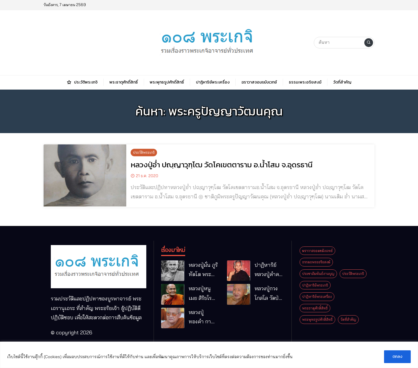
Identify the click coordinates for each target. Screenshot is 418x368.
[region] (209, 355)
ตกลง (397, 357)
